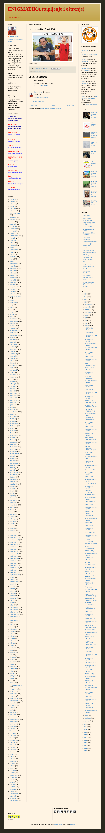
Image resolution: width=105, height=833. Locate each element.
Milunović (12, 470)
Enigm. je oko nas (15, 296)
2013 (85, 748)
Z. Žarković (13, 796)
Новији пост (33, 105)
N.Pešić (12, 493)
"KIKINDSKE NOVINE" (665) (90, 438)
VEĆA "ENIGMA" (90, 502)
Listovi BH (13, 391)
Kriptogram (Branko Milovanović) (89, 244)
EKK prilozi (13, 294)
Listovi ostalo (14, 398)
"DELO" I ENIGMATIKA (90, 364)
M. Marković (13, 426)
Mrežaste (12, 477)
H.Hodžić (12, 326)
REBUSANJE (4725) (89, 512)
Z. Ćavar (12, 766)
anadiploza (13, 217)
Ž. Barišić (12, 759)
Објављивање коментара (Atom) (50, 108)
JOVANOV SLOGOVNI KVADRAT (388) (90, 448)
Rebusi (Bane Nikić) (89, 266)
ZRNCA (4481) (89, 525)
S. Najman (13, 631)
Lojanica (12, 409)
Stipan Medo (13, 693)
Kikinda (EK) (13, 365)
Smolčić (12, 664)
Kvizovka (12, 381)
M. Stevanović (14, 435)
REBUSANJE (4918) (89, 704)
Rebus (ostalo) (14, 607)
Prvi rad (12, 577)
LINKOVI (87, 562)
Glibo (11, 316)
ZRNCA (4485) (89, 389)
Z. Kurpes (13, 784)
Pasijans (12, 523)
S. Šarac (12, 636)
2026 (85, 294)
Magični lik (13, 449)
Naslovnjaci (13, 498)
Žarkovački (13, 798)
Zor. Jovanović (14, 801)
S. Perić (12, 634)
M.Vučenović (13, 447)
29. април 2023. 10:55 (41, 97)
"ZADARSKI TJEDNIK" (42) (90, 603)
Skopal (12, 659)
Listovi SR (13, 402)
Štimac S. (13, 691)
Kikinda (12, 363)
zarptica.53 (84, 50)
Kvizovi (12, 379)
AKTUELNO (88, 523)
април (87, 325)
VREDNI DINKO (90, 565)
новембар (88, 307)
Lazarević (13, 388)
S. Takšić (12, 638)
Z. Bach (12, 756)
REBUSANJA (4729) (89, 373)
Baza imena (86, 216)
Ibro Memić (13, 333)
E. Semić (12, 291)
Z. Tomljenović (14, 793)
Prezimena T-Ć (14, 568)
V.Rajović (12, 747)
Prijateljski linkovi (15, 575)
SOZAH (12, 673)
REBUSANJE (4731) (89, 340)
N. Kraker (12, 481)
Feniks (12, 314)
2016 (85, 740)
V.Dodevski (13, 745)
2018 (85, 735)
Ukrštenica (13, 726)
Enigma (12, 300)
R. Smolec (13, 591)
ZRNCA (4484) (89, 426)
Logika (12, 407)
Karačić (12, 360)
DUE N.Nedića (87, 227)
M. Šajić (12, 433)
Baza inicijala (87, 218)
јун (86, 320)
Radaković (13, 595)
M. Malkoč (13, 419)
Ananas (12, 222)
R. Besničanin (14, 582)
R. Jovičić (13, 586)
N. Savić (12, 486)
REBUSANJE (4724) (89, 529)
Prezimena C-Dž (15, 537)
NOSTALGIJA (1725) (89, 453)
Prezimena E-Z (14, 542)
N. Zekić (12, 488)
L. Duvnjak (13, 384)
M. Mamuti (13, 421)
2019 (85, 732)
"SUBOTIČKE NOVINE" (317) (90, 401)
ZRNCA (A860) (93, 152)
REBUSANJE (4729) (89, 397)
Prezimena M (14, 554)
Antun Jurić (13, 224)
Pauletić (12, 526)
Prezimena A (13, 533)
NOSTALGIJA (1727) (89, 386)
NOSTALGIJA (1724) (89, 473)
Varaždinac (13, 752)
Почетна (52, 105)
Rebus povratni (14, 612)
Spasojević (13, 676)
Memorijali (13, 458)
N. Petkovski (13, 484)
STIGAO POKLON (90, 483)
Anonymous (85, 68)
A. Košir (12, 206)
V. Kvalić (12, 738)
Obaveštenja (13, 505)
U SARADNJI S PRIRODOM (89, 418)
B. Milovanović (14, 236)
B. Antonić (13, 231)
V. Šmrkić (12, 742)
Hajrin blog (86, 237)
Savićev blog (87, 275)
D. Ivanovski (13, 263)
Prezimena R (14, 561)
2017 (85, 737)
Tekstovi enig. (14, 721)
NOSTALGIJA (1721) (89, 693)
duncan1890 (58, 824)
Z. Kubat (12, 782)
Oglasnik (12, 507)
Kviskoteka (13, 374)
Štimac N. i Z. (14, 689)
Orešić (12, 512)
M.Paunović (13, 444)
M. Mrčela (13, 430)
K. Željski (12, 358)
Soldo (11, 671)
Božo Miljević (14, 249)
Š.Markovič (13, 648)
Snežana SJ (13, 666)
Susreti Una (13, 703)
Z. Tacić (12, 791)
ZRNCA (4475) (89, 696)
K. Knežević (13, 354)
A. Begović (13, 199)
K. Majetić (13, 356)
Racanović (13, 593)
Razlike (12, 602)
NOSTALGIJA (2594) (94, 143)
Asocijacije (13, 226)
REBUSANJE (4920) (89, 659)
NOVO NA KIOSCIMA (89, 377)
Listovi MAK (13, 395)
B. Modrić (12, 238)
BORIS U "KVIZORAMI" (90, 608)
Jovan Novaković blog (90, 241)
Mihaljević (13, 461)
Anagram (12, 219)
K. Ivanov (12, 351)
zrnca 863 (84, 61)
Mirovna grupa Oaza (89, 252)
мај (86, 323)
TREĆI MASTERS (90, 662)
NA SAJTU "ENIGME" (89, 491)
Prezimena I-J (14, 547)
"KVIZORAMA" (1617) (89, 572)
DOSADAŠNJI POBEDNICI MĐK (94, 135)
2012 (85, 751)
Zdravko (83, 59)
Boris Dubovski (87, 220)
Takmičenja (13, 714)
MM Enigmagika (88, 255)
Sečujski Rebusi (88, 277)
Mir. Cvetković (14, 472)
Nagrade (12, 495)
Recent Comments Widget (91, 104)
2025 (85, 297)
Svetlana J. (13, 705)
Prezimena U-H (14, 570)
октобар (88, 310)
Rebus (44, 71)
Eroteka (12, 307)
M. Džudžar (13, 416)
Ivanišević (13, 340)
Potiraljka (12, 530)
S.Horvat (12, 645)
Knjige (11, 367)
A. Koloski (13, 204)
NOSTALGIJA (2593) (94, 202)
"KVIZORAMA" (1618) (89, 368)
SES (11, 655)
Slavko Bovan (38, 92)
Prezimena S (13, 563)
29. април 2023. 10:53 (41, 86)
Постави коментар (38, 101)
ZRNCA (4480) (89, 551)
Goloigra (12, 323)
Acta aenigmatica (15, 213)
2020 (85, 729)
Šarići (11, 650)
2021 (85, 727)
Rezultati (12, 627)
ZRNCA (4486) (89, 356)
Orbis (11, 509)
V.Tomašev (13, 749)
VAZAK (85, 286)
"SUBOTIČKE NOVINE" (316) (90, 595)
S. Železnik (13, 641)
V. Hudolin (13, 733)
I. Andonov (13, 328)
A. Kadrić (12, 201)
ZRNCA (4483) (89, 476)
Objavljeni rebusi (88, 262)
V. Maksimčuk (14, 740)
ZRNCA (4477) (89, 651)
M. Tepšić (12, 437)
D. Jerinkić (13, 266)
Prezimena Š (13, 565)
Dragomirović (14, 287)
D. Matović (13, 270)
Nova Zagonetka (88, 259)
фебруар (88, 718)
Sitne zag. (13, 657)
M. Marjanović (14, 423)
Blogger (72, 824)
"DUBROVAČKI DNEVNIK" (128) (91, 599)
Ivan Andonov (87, 239)
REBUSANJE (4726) (89, 487)
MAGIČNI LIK (89, 516)
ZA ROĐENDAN (93, 124)
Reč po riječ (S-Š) (15, 620)
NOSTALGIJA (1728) (89, 353)
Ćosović (12, 254)
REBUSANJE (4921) (89, 615)
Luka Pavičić (13, 412)
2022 (85, 724)
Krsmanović (13, 370)
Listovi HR (13, 393)
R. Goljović (13, 584)
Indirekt (12, 337)
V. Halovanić (13, 731)
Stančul (12, 683)
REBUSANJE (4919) (89, 681)
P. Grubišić (13, 521)
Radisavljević (14, 598)
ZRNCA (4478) (89, 611)
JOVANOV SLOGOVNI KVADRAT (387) (90, 642)
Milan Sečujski (14, 463)
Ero (11, 305)
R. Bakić (12, 579)
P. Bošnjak (13, 516)
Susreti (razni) (14, 698)
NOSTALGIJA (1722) (89, 670)
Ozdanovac (13, 514)
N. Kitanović (13, 479)
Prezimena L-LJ (14, 551)
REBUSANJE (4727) (89, 462)
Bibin (11, 247)
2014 (85, 745)
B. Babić (12, 233)
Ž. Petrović (13, 787)
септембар (88, 312)
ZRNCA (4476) (89, 674)
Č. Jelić (12, 252)
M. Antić (12, 414)
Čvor (11, 259)
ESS (11, 309)
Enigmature (13, 302)
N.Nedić (12, 491)
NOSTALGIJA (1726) (89, 423)
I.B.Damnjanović (15, 330)
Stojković (12, 696)
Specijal (12, 678)
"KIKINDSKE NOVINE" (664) (90, 626)
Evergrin (12, 312)
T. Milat (12, 710)
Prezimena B (13, 535)
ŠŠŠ (11, 680)
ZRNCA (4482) (89, 504)
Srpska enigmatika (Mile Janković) (88, 283)
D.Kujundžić (13, 277)
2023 (85, 302)
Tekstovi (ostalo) (15, 719)
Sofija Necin (13, 669)
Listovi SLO (13, 400)
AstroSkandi (13, 229)
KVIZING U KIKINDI (91, 544)
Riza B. (85, 269)
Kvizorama (13, 377)
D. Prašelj (13, 273)
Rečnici (12, 624)
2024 (85, 299)
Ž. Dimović (13, 770)
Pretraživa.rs (87, 264)
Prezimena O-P (14, 558)
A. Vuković (13, 208)
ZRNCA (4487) (89, 332)
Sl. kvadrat (13, 662)
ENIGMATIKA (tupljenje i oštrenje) (46, 9)
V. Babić (12, 728)
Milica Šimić (13, 465)
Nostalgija (13, 502)
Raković (12, 600)
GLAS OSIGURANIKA (90, 547)
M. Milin (12, 428)
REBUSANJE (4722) (89, 583)
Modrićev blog (87, 257)
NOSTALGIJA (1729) (89, 328)
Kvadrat (12, 372)
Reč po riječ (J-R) (15, 616)
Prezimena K (13, 549)
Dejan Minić (38, 71)
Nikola (83, 81)
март (87, 715)
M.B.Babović (13, 442)
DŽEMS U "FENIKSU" (89, 540)
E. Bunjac (13, 289)
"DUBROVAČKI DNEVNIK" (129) (91, 406)
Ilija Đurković (13, 335)
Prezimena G (14, 544)
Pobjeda (12, 528)
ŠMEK (85, 280)
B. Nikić (12, 243)
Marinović (13, 456)
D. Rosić (12, 275)
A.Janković (13, 211)
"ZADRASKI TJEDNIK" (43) (90, 410)
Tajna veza (13, 712)
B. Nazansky (13, 240)
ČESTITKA (88, 587)
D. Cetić (12, 261)
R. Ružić (12, 589)
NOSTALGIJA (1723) (89, 647)
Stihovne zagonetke (16, 685)
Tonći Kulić (13, 724)
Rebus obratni (14, 609)
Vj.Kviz (12, 754)
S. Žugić (12, 643)
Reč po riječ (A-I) (15, 614)
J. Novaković (13, 344)
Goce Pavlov (13, 319)
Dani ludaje (13, 280)
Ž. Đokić (12, 773)
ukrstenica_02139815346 (89, 54)
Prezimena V (13, 572)
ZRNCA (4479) (89, 576)
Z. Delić (12, 768)
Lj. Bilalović (13, 405)
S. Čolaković (13, 629)
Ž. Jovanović (13, 777)
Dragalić (12, 284)
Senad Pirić (13, 652)
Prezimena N (14, 556)
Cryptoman (13, 257)
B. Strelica (13, 245)
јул (86, 318)
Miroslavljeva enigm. (89, 250)
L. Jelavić (12, 386)
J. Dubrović (13, 342)
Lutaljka (85, 248)
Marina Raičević (14, 454)
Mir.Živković (13, 474)
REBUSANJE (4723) (89, 558)
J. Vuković (13, 347)
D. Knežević (13, 268)
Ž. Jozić (12, 780)
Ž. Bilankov (13, 761)
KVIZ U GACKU (90, 618)
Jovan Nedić (13, 349)
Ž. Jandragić (13, 775)
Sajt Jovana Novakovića (86, 272)
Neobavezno (13, 500)
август (87, 315)
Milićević (12, 468)
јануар (87, 721)
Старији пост (71, 105)
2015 (85, 743)
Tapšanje (12, 717)
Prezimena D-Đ (14, 540)
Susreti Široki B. (14, 700)
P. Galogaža (13, 519)
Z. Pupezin (13, 789)
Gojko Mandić (14, 321)
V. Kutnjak (13, 735)
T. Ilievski (12, 707)
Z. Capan (12, 763)
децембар (88, 304)
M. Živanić (13, 440)
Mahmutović (13, 451)
